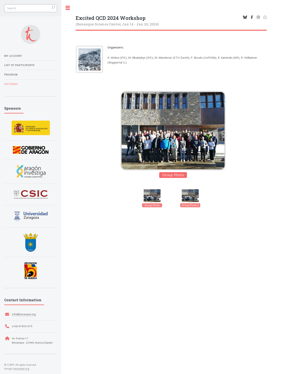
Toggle (67, 8)
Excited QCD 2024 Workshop (111, 18)
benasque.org (21, 368)
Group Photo (152, 205)
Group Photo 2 (190, 205)
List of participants (19, 65)
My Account (13, 55)
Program (11, 74)
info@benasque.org (24, 314)
